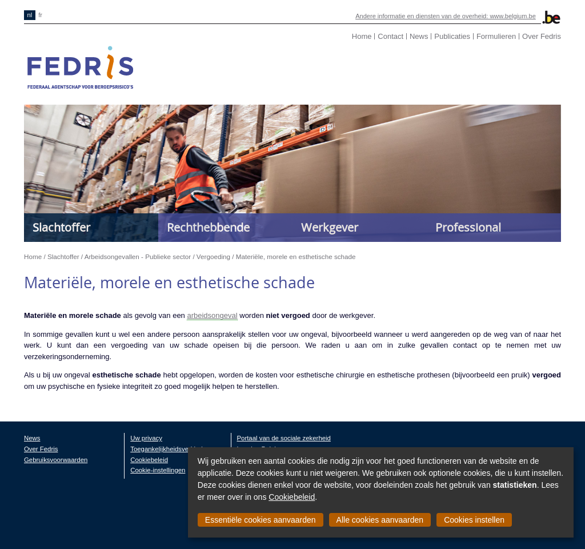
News (419, 36)
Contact (390, 36)
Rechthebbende (208, 227)
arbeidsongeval (212, 315)
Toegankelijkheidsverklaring (170, 448)
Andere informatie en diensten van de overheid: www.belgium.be (445, 16)
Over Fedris (541, 36)
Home (362, 36)
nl (30, 14)
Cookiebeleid (292, 497)
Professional (468, 227)
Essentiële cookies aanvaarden (260, 519)
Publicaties (452, 36)
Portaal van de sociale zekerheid (284, 438)
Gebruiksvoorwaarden (55, 459)
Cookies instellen (474, 519)
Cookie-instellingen (157, 470)
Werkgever (329, 227)
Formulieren (496, 36)
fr (40, 14)
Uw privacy (146, 438)
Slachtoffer (61, 227)
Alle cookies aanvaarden (380, 519)
